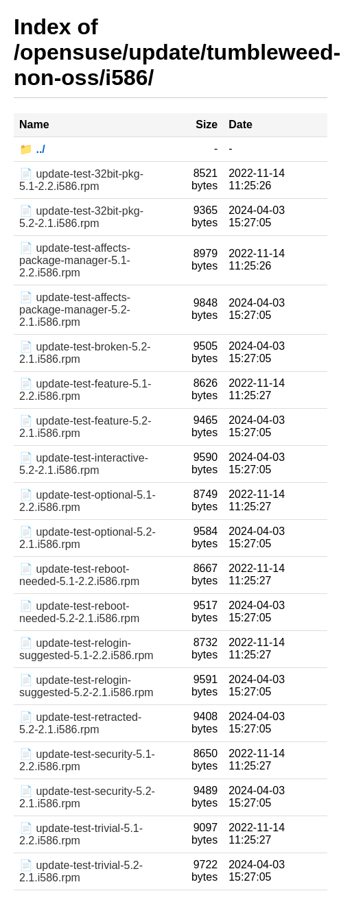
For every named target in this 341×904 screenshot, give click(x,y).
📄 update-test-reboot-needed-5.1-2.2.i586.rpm (79, 575)
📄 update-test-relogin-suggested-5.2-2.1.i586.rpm (86, 686)
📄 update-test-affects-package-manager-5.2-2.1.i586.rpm (74, 310)
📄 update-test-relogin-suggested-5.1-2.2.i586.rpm (86, 649)
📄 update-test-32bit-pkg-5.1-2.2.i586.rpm (81, 180)
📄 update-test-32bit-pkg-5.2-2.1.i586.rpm (81, 217)
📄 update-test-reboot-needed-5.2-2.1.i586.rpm (79, 612)
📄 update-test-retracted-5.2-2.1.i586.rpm (80, 723)
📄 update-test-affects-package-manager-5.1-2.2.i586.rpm (74, 260)
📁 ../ (32, 149)
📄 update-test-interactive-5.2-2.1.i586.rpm (83, 464)
